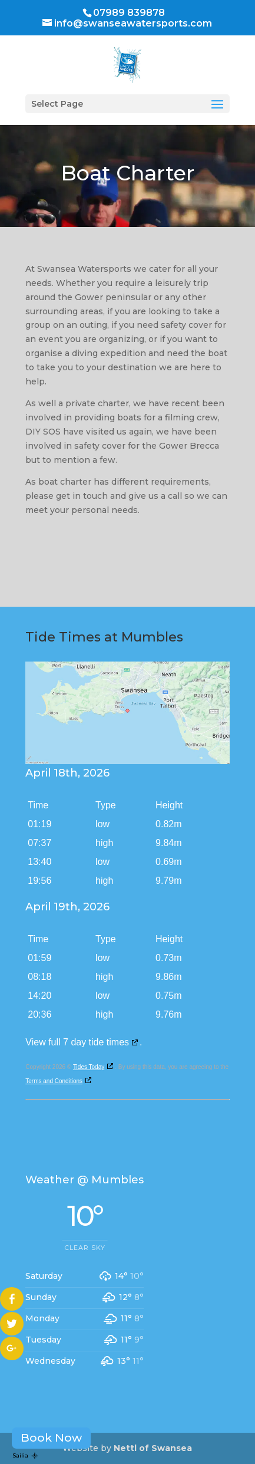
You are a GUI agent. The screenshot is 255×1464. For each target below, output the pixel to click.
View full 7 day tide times (77, 1042)
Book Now (51, 1437)
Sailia (25, 1455)
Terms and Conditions (53, 1081)
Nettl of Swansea (153, 1448)
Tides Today (88, 1067)
